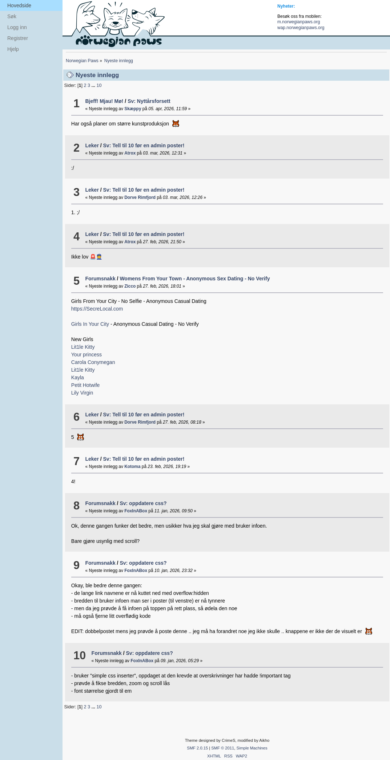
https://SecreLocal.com (97, 309)
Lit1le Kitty (83, 347)
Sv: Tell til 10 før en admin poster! (144, 145)
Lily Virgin (82, 393)
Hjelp (13, 49)
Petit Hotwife (85, 385)
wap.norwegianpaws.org (300, 27)
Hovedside (19, 5)
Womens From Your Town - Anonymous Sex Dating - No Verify (195, 278)
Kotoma (132, 466)
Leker (91, 145)
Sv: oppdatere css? (143, 503)
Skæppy (132, 108)
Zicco (130, 286)
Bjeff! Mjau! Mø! (104, 101)
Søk (11, 16)
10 (98, 85)
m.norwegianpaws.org (298, 21)
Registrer (17, 38)
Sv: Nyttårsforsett (149, 101)
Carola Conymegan (93, 362)
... (93, 85)
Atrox (130, 153)
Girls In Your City (90, 324)
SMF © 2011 (222, 748)
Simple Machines (251, 748)
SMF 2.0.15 (197, 748)
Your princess (86, 354)
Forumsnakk (100, 278)
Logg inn (17, 27)
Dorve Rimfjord (140, 197)
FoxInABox (135, 510)
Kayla (77, 377)
